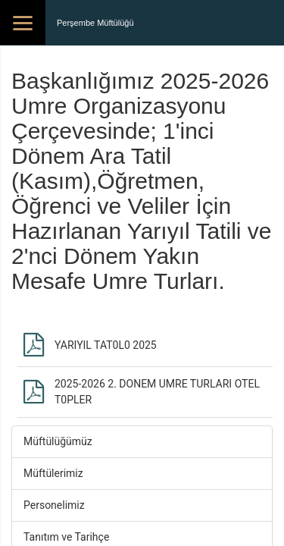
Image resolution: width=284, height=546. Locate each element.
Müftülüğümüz (57, 441)
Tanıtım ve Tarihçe (66, 537)
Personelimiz (54, 505)
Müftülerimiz (53, 473)
